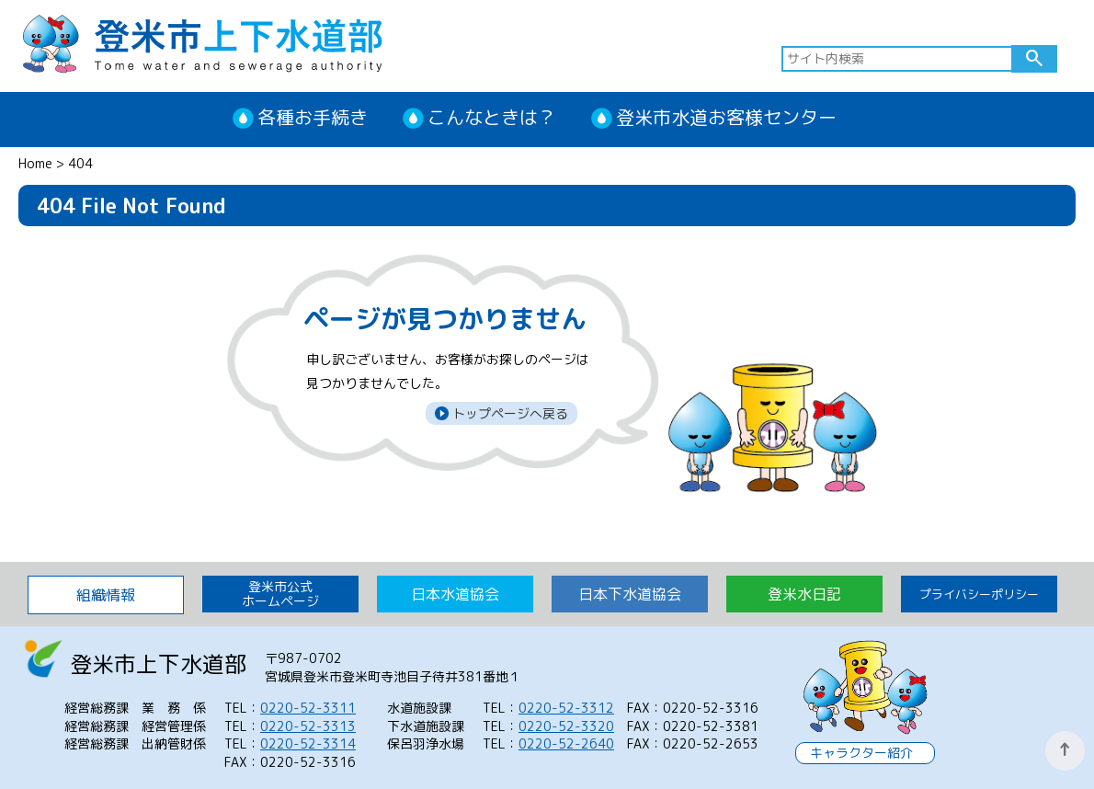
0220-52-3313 (308, 726)
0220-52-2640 (566, 743)
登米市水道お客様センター (726, 117)
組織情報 (105, 595)
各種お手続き (312, 117)
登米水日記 (804, 594)
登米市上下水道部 (202, 41)
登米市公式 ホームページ (280, 593)
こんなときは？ (491, 117)
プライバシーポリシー (979, 594)
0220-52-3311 (308, 707)
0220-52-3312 (566, 707)
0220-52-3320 (566, 726)
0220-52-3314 (308, 743)
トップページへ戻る (508, 413)
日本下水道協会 (629, 594)
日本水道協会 (455, 594)
